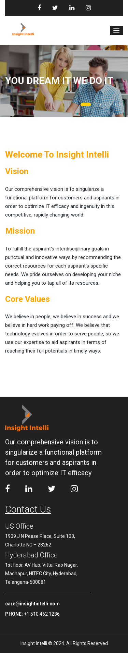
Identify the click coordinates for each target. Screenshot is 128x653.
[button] (116, 30)
